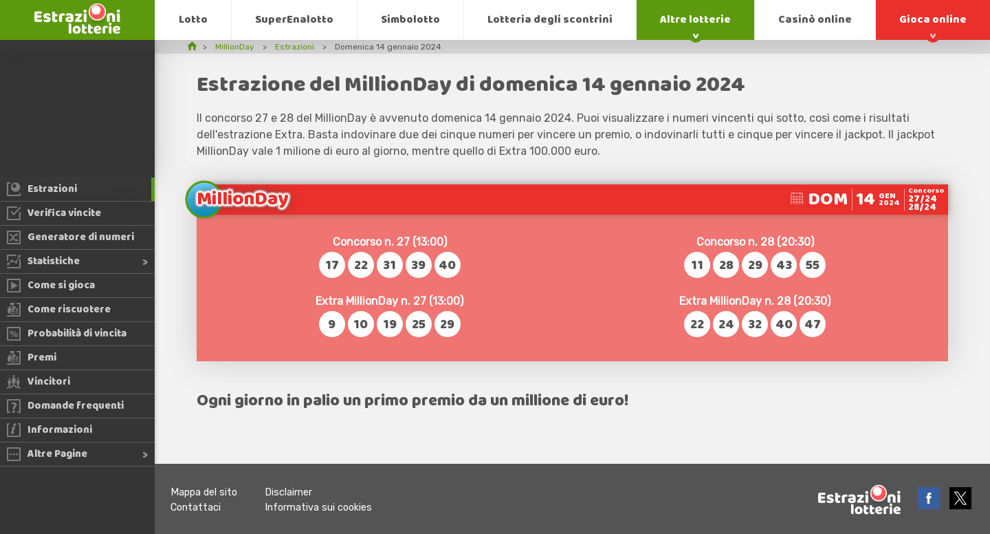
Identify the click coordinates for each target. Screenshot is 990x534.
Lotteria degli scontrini (550, 19)
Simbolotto (410, 19)
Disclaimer (288, 492)
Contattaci (195, 507)
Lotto (193, 19)
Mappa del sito (203, 492)
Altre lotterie (695, 19)
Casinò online (815, 19)
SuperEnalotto (294, 19)
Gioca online (933, 19)
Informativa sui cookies (318, 507)
